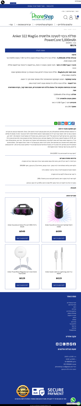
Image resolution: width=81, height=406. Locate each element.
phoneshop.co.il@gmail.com (64, 366)
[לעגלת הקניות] (76, 17)
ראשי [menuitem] (77, 11)
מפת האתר (71, 296)
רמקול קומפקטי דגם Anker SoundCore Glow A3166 (59, 226)
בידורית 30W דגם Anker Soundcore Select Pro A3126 (22, 226)
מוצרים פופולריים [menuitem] (71, 302)
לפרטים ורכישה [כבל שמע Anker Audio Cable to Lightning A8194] (59, 284)
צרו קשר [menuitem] (74, 325)
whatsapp (78, 1)
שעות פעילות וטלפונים (67, 349)
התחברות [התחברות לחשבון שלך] (13, 3)
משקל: (73, 106)
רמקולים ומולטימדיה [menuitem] (44, 24)
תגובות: (73, 188)
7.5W (57, 98)
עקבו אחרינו (71, 336)
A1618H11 (69, 43)
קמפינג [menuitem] (74, 319)
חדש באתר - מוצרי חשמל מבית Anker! (40, 6)
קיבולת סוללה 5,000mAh (62, 94)
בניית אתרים (33, 405)
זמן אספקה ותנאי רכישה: (67, 129)
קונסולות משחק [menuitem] (72, 313)
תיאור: (73, 55)
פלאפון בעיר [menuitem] (72, 323)
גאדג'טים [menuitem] (73, 321)
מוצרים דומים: (71, 195)
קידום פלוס (38, 405)
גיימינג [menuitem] (74, 317)
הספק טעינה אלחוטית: (67, 98)
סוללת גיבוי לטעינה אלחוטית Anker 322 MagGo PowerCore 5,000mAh (44, 38)
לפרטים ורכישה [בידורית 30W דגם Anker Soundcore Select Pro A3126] (22, 238)
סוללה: (73, 94)
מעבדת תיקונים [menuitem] (72, 315)
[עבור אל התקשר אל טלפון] (2, 2)
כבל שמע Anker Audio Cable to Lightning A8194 (59, 272)
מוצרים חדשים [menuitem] (70, 11)
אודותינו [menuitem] (74, 327)
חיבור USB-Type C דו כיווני (61, 102)
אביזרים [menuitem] (74, 309)
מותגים (69, 29)
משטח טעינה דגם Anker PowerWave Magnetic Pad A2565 (22, 272)
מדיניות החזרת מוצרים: (67, 158)
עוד (63, 11)
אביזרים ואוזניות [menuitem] (24, 24)
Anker (65, 29)
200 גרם (68, 106)
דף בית (74, 29)
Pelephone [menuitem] (72, 330)
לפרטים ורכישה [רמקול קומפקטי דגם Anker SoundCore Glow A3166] (59, 238)
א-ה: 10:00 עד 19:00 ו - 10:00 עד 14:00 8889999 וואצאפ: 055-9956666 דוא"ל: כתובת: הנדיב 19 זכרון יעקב (65, 362)
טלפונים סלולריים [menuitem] (64, 24)
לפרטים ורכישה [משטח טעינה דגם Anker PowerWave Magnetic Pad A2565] (22, 284)
